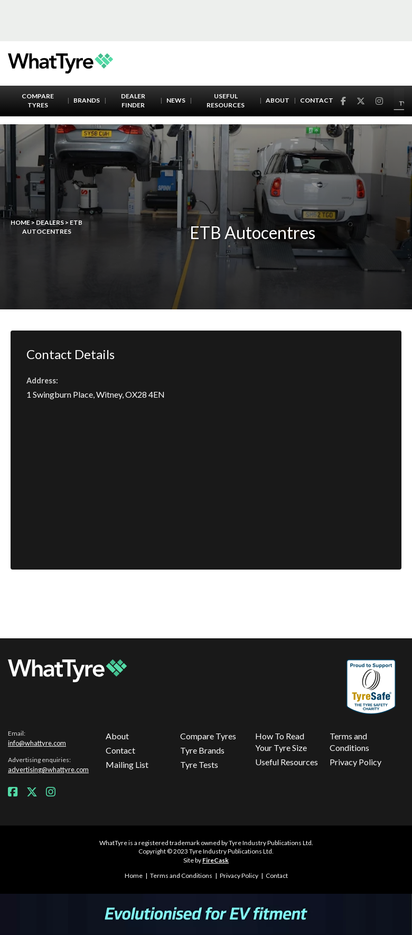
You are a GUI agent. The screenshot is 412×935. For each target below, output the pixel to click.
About (277, 100)
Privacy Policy (355, 762)
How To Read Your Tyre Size (281, 742)
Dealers (50, 222)
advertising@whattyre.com (48, 769)
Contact (316, 100)
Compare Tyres (38, 100)
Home (20, 222)
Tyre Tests (199, 764)
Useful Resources (226, 100)
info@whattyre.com (37, 743)
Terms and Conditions (349, 742)
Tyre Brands (202, 750)
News (175, 100)
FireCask (215, 860)
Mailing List (127, 764)
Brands (86, 100)
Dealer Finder (133, 100)
